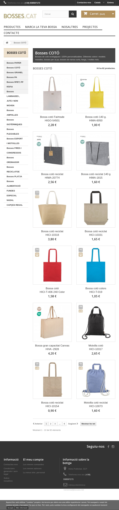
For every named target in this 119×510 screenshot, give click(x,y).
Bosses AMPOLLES (12, 112)
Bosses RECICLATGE (13, 169)
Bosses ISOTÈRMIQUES (14, 122)
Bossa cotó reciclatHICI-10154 (52, 404)
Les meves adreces (32, 468)
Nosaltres (70, 27)
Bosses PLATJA (14, 176)
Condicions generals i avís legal (11, 471)
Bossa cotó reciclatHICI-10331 (96, 233)
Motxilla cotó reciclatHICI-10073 (96, 404)
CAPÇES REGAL (15, 205)
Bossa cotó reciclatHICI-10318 (52, 233)
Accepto (10, 508)
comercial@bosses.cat (73, 489)
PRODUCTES (12, 27)
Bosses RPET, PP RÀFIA (15, 84)
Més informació (22, 508)
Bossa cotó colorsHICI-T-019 (95, 290)
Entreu (110, 2)
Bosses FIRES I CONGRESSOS (14, 150)
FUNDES (11, 191)
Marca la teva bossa (41, 27)
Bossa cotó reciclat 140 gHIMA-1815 (95, 176)
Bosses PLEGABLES (13, 131)
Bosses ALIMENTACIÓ (13, 183)
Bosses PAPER (14, 63)
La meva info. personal (34, 472)
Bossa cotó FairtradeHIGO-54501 (52, 118)
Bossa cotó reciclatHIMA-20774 (52, 176)
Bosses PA (12, 77)
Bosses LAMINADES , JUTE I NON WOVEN (13, 98)
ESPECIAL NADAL (12, 197)
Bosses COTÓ (13, 68)
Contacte (11, 33)
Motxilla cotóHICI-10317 (95, 347)
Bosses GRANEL (15, 72)
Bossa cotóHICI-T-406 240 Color (52, 290)
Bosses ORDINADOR (13, 159)
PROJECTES (90, 27)
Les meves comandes (33, 464)
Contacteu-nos (84, 2)
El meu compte (33, 459)
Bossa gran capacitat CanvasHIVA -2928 (52, 347)
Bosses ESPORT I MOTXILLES (15, 140)
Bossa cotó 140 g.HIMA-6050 (95, 118)
